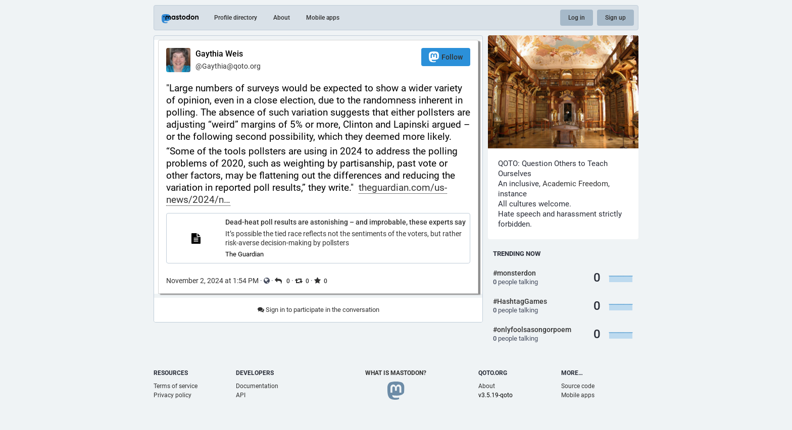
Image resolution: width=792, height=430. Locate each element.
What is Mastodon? (395, 373)
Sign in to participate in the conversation (318, 309)
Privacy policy (172, 395)
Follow (446, 56)
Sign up (615, 17)
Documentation (257, 386)
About (281, 17)
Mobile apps (322, 17)
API (240, 395)
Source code (578, 386)
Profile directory (235, 17)
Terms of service (175, 386)
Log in (576, 17)
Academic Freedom (575, 183)
